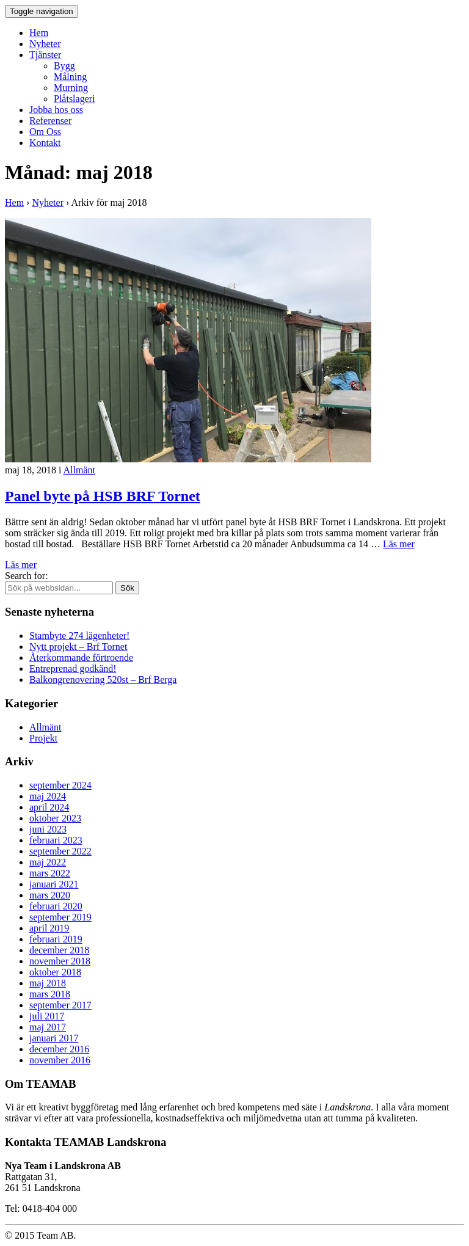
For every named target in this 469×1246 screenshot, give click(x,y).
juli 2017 (46, 1016)
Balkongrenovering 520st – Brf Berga (102, 679)
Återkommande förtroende (81, 657)
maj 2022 (47, 862)
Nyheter (45, 43)
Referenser (50, 120)
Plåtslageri (74, 98)
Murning (71, 87)
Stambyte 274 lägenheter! (79, 635)
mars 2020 (49, 895)
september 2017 (60, 1005)
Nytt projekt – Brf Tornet (78, 646)
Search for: (26, 575)
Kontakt (45, 142)
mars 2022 (49, 873)
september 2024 (60, 785)
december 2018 (59, 950)
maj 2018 (47, 983)
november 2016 (59, 1060)
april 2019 (49, 928)
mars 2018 (49, 994)
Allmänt (79, 470)
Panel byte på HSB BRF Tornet (102, 496)
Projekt (43, 738)
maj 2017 (47, 1027)
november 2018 (59, 961)
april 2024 (49, 807)
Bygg (64, 65)
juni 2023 (48, 829)
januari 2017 (53, 1038)
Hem (38, 32)
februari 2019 (55, 939)
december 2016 (59, 1049)
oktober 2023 (55, 818)
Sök (127, 587)
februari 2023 (55, 840)
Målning (70, 76)
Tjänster (45, 54)
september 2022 (60, 851)
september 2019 (60, 917)
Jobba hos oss (56, 109)
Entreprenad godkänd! (73, 668)
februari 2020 (55, 906)
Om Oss (45, 131)
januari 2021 (53, 884)
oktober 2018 (55, 972)
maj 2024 (47, 796)
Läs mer (399, 544)
